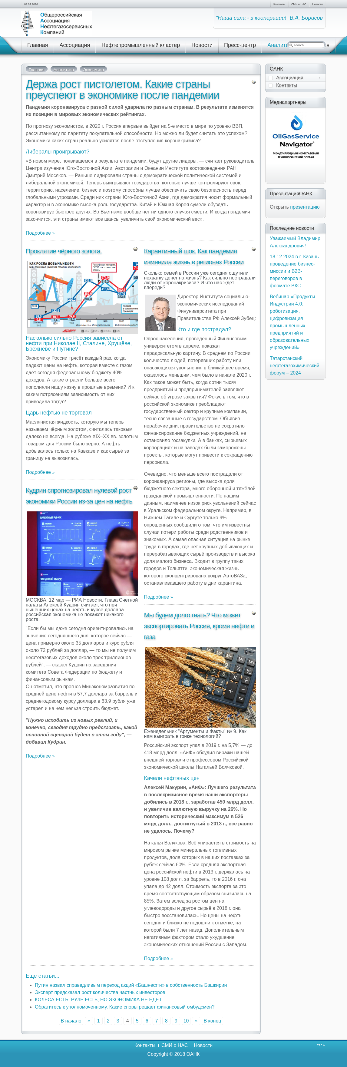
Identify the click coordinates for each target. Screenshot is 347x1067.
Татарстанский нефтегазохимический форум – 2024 (294, 365)
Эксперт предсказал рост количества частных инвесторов (100, 992)
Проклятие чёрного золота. (64, 251)
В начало (71, 1020)
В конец (212, 1020)
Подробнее (39, 233)
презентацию (304, 207)
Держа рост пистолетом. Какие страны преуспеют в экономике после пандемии (123, 89)
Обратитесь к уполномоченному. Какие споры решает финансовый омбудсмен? (124, 1006)
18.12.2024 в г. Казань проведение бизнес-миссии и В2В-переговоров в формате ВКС (294, 271)
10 (186, 1020)
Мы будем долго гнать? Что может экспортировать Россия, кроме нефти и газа (199, 626)
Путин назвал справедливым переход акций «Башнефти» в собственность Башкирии (131, 985)
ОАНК (193, 1054)
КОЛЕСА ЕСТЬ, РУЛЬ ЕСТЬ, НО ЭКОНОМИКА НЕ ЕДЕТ (98, 999)
